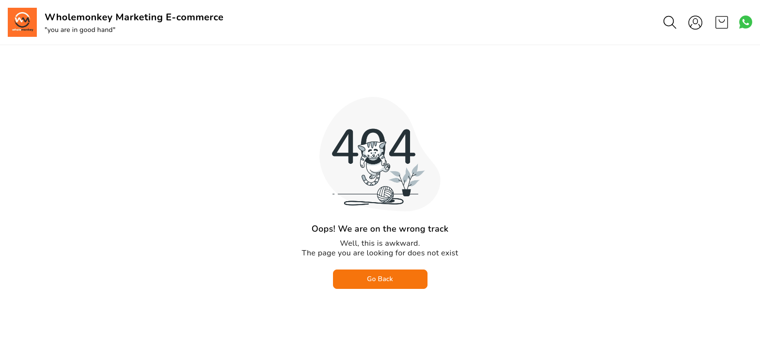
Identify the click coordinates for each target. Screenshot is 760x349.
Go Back (380, 279)
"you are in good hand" (80, 29)
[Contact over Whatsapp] (745, 22)
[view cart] (721, 22)
